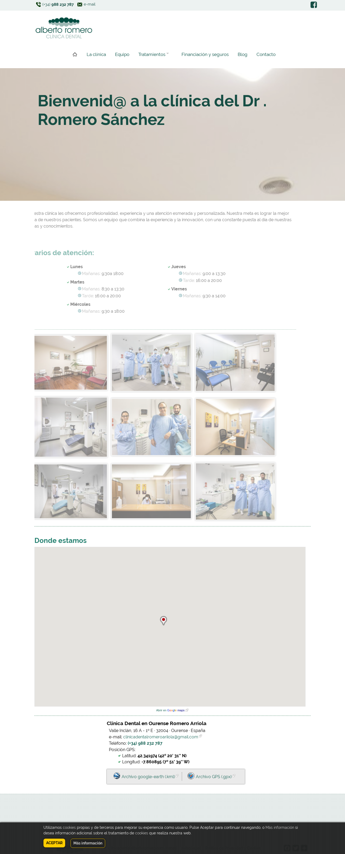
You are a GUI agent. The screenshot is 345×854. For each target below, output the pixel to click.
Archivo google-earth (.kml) (148, 776)
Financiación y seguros (205, 54)
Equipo (122, 54)
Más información (280, 827)
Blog (242, 54)
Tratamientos (152, 55)
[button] (163, 620)
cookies (69, 827)
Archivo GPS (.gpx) (214, 776)
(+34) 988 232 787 (145, 743)
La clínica (96, 54)
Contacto (266, 54)
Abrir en (170, 710)
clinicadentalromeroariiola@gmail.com (160, 736)
